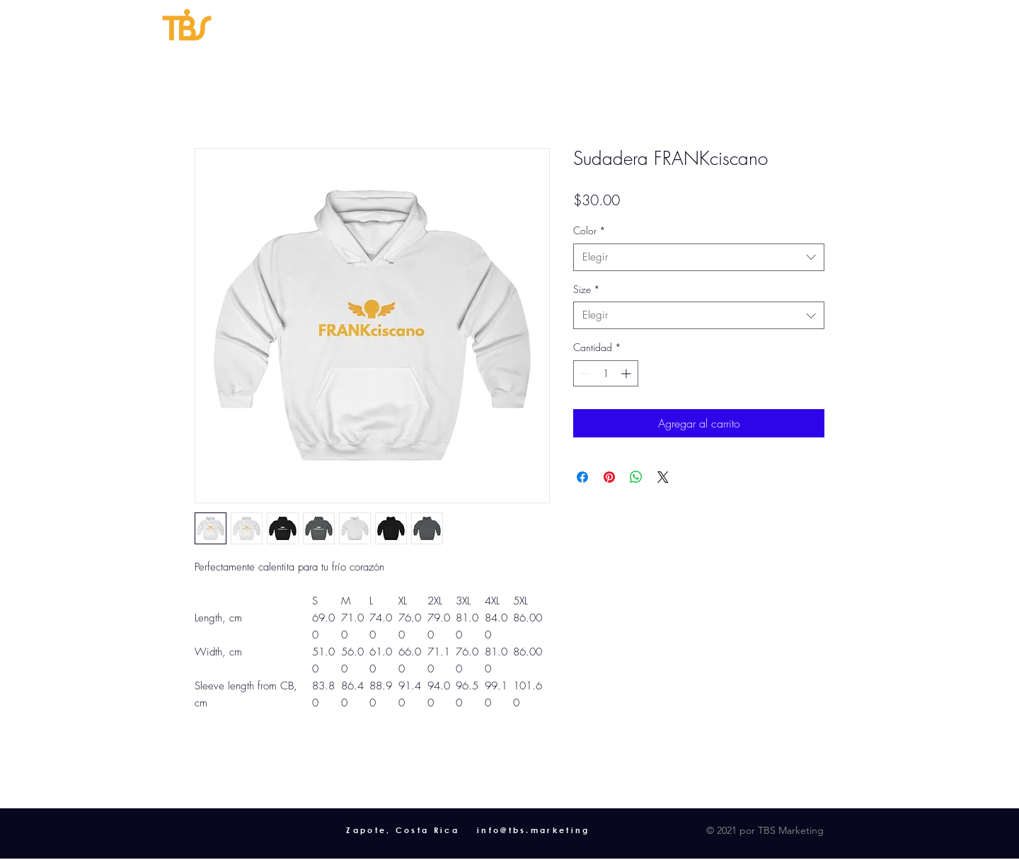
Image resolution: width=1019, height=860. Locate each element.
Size (586, 289)
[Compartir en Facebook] (582, 477)
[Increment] (627, 373)
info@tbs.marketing (533, 830)
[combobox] (698, 257)
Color (589, 230)
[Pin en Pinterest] (609, 477)
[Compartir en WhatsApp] (636, 477)
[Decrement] (584, 373)
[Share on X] (663, 477)
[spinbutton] (605, 373)
